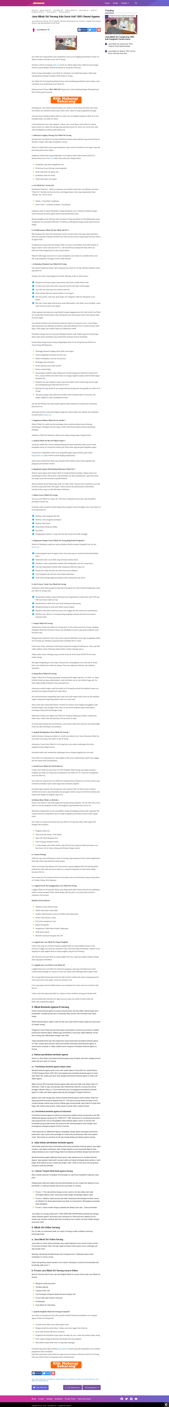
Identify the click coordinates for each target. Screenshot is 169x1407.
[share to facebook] (82, 30)
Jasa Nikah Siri (43, 30)
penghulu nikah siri (89, 1379)
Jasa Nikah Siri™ (52, 1405)
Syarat (107, 3)
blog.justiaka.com (38, 455)
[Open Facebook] (121, 1399)
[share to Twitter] (92, 30)
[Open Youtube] (136, 1399)
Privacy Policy (70, 1399)
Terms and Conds (84, 1399)
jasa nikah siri (63, 1349)
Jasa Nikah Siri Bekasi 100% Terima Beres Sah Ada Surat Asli (121, 52)
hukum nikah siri (61, 1379)
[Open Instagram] (131, 1399)
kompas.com (47, 415)
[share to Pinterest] (99, 30)
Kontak (115, 3)
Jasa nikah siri (71, 1379)
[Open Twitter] (126, 1399)
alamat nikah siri (40, 1379)
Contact (41, 1399)
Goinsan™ (69, 1405)
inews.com (35, 547)
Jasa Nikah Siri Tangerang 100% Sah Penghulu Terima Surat (119, 38)
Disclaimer (59, 1399)
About (34, 1399)
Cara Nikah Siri (50, 1379)
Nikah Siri (49, 158)
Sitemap (49, 1399)
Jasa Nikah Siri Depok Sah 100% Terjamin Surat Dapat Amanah (120, 45)
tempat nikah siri (43, 1381)
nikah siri (55, 65)
